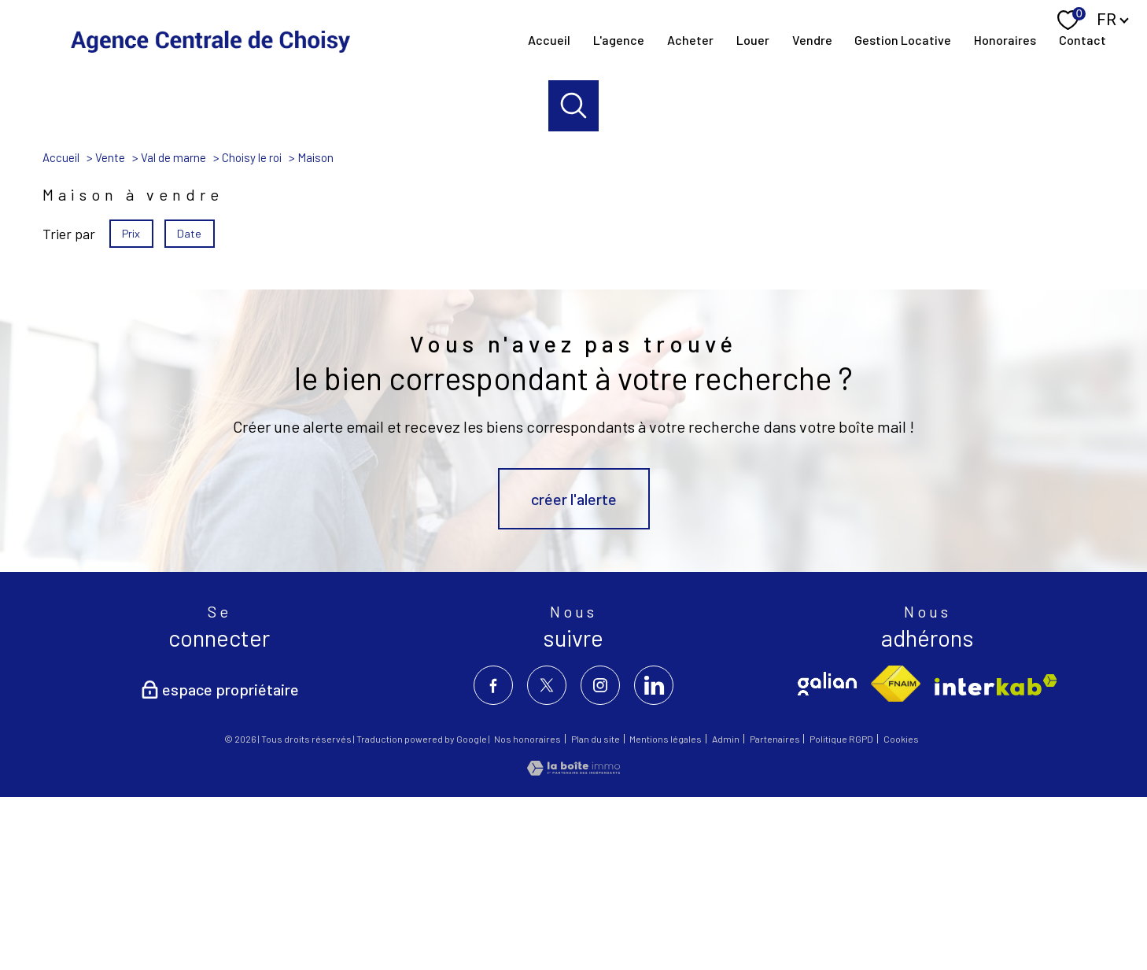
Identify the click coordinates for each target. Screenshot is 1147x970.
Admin (725, 913)
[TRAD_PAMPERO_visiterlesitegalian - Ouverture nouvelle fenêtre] (827, 858)
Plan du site (595, 913)
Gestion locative (902, 39)
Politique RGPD (841, 913)
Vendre (811, 39)
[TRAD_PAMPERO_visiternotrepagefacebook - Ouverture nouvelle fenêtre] (493, 860)
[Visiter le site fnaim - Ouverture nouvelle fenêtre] (895, 858)
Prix (131, 407)
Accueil (549, 39)
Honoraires (1005, 39)
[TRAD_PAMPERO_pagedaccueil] (210, 39)
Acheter (690, 39)
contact (1082, 39)
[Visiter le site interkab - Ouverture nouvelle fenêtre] (996, 859)
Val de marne (173, 332)
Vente (110, 332)
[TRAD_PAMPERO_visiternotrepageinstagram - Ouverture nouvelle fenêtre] (600, 860)
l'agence (618, 39)
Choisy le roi (252, 332)
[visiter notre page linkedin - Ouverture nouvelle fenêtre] (653, 860)
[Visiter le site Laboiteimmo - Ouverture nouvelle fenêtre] (573, 944)
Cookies (901, 914)
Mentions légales (665, 913)
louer (752, 39)
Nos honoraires (527, 913)
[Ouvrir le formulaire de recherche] (573, 105)
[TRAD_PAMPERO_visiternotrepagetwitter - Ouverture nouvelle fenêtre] (546, 860)
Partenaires (775, 913)
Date (190, 407)
